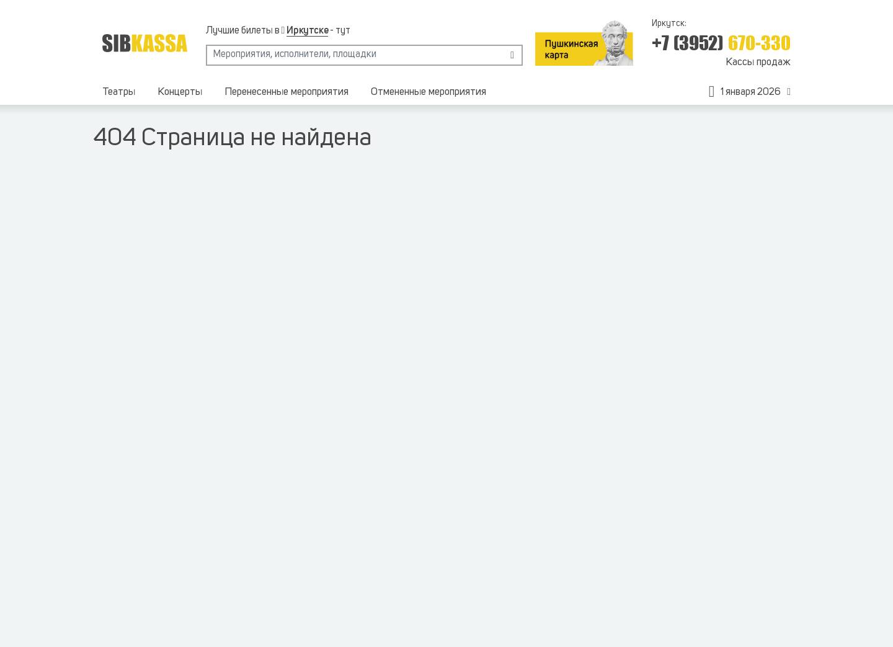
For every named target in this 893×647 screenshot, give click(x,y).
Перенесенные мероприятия (286, 92)
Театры (118, 92)
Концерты (180, 92)
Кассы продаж (758, 62)
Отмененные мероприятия (428, 92)
